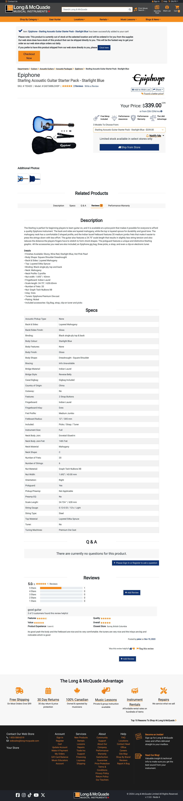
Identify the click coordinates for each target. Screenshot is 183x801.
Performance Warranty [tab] (119, 205)
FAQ (123, 737)
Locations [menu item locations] (78, 19)
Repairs (81, 747)
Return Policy (102, 776)
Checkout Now (29, 56)
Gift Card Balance (59, 757)
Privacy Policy (102, 773)
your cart (124, 31)
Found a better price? (152, 93)
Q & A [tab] (83, 205)
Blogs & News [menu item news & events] (152, 19)
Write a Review (92, 86)
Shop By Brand (123, 757)
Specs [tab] (72, 205)
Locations (123, 740)
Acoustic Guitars (47, 69)
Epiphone (79, 69)
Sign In (59, 737)
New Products (81, 737)
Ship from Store (129, 147)
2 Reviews (78, 86)
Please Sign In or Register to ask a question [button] (135, 562)
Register (60, 740)
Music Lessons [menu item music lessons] (128, 19)
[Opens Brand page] (148, 79)
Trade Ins (81, 750)
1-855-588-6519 (15, 737)
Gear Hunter (55, 19)
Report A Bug (123, 763)
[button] (176, 10)
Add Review (132, 592)
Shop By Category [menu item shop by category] (28, 19)
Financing (81, 757)
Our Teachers (102, 779)
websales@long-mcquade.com (23, 740)
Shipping (81, 763)
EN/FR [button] (172, 1)
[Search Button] (130, 9)
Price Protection (102, 763)
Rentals (81, 740)
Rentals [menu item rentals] (103, 19)
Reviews (123, 760)
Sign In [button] (156, 1)
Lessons (81, 744)
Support (81, 753)
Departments (23, 69)
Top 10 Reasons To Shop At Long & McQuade (153, 720)
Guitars (34, 69)
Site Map (123, 753)
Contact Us (11, 1)
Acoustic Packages (64, 69)
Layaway (81, 760)
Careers (123, 750)
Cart (60, 744)
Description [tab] (58, 205)
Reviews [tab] (97, 205)
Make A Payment (60, 750)
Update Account (59, 747)
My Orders (60, 753)
